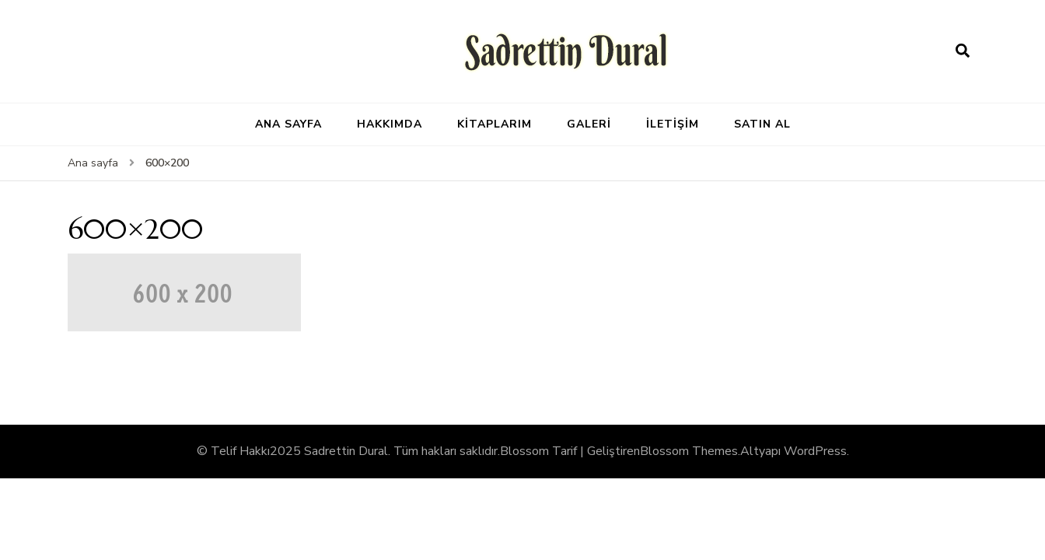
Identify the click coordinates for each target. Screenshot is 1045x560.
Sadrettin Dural (346, 451)
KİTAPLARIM (494, 124)
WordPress (815, 451)
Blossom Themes (689, 451)
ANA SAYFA (288, 124)
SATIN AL (762, 124)
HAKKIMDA (389, 124)
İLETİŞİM (672, 124)
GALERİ (589, 124)
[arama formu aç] (962, 51)
